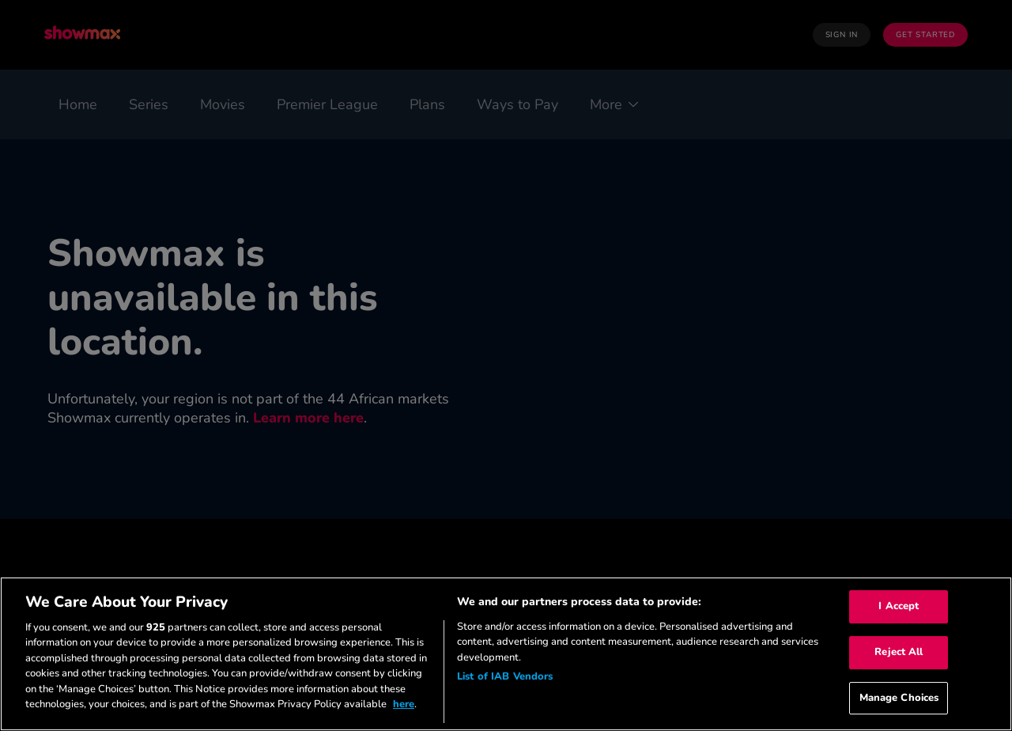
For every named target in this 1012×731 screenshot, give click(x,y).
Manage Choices (899, 698)
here (403, 704)
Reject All (898, 652)
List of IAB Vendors (505, 676)
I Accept (898, 607)
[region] (506, 654)
